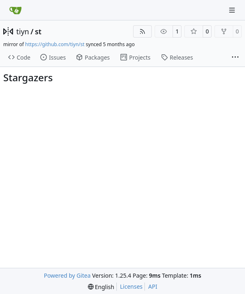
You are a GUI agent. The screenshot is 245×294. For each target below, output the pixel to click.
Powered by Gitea (67, 275)
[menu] (101, 287)
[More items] (235, 58)
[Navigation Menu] (233, 10)
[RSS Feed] (142, 31)
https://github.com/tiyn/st (55, 44)
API (152, 286)
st (38, 31)
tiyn (22, 31)
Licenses (131, 286)
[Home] (15, 10)
